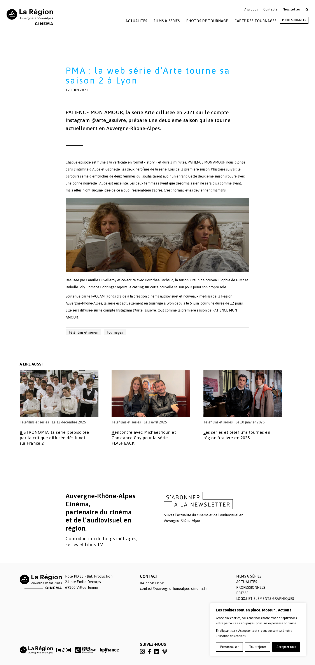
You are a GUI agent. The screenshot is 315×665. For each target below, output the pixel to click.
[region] (258, 629)
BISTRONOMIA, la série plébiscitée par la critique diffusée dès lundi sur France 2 (54, 438)
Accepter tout (286, 647)
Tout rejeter (257, 647)
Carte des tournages (255, 21)
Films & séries (249, 576)
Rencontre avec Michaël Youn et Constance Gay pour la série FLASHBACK (144, 438)
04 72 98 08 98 (152, 583)
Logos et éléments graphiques (265, 599)
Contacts (270, 9)
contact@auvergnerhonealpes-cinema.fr (173, 588)
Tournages (115, 332)
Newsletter (291, 9)
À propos (251, 9)
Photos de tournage (207, 21)
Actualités (136, 21)
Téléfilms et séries (83, 332)
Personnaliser (229, 647)
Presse (242, 593)
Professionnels (294, 20)
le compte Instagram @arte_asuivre (127, 310)
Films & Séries (167, 21)
